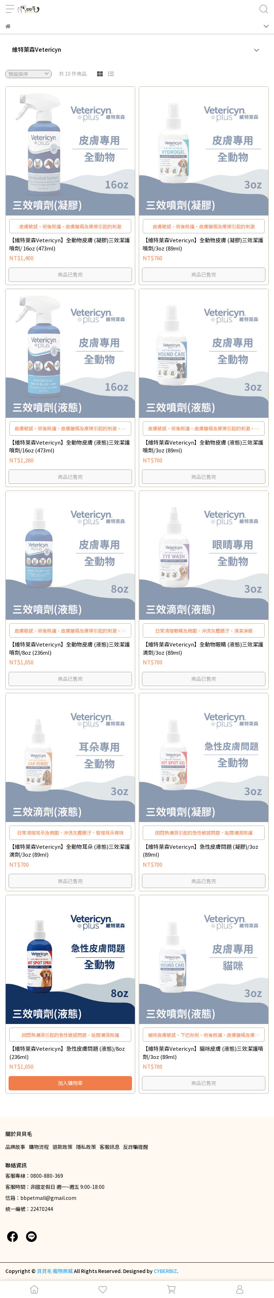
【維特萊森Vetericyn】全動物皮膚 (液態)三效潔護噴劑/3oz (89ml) (203, 446)
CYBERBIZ (165, 1270)
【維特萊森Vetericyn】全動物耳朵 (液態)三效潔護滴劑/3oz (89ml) (69, 850)
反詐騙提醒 (135, 1146)
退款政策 (62, 1146)
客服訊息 (110, 1146)
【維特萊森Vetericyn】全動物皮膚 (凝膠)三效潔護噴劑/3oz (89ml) (203, 244)
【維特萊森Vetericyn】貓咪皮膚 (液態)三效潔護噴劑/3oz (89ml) (203, 1052)
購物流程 (39, 1146)
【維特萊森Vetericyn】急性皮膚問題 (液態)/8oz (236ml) (67, 1052)
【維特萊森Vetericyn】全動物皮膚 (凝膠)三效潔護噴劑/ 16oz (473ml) (69, 244)
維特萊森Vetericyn (36, 49)
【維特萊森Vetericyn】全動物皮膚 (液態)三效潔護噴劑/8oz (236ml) (69, 648)
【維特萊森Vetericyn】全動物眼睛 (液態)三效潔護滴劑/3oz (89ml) (203, 648)
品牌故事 (15, 1146)
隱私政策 (86, 1146)
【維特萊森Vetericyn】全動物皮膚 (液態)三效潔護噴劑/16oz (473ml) (69, 446)
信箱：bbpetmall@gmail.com (40, 1197)
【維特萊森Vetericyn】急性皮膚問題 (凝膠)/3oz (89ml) (200, 850)
